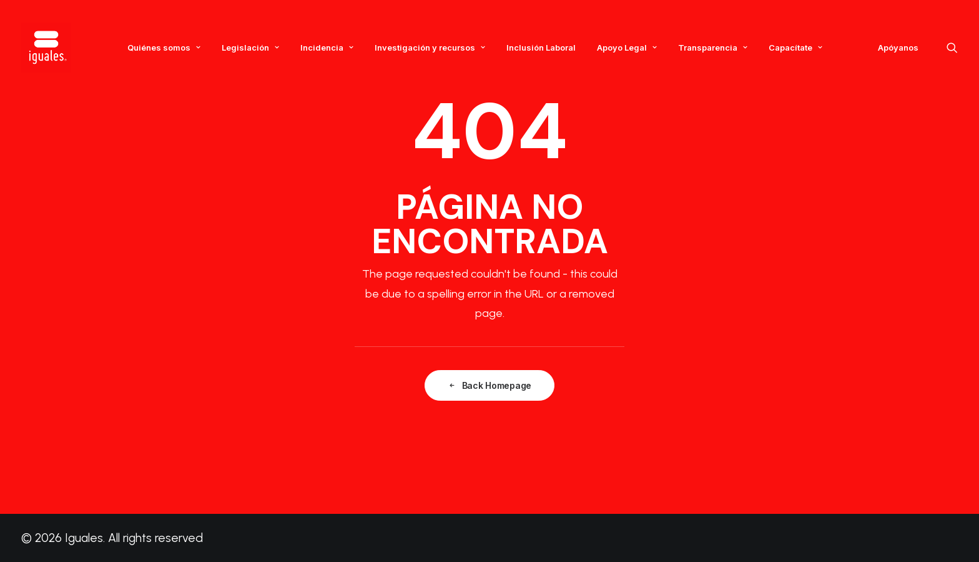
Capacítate (795, 48)
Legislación (250, 48)
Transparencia (712, 48)
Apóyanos (898, 48)
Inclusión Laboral (541, 48)
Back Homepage (489, 385)
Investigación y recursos (430, 48)
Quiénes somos (163, 48)
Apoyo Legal (627, 48)
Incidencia (326, 48)
